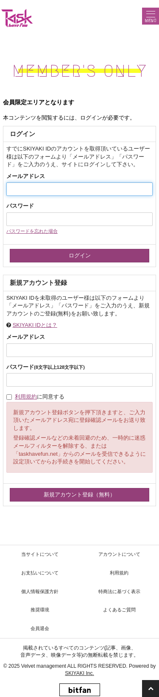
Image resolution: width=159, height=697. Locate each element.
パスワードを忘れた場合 (32, 231)
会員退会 (40, 628)
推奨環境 (40, 609)
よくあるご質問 (119, 609)
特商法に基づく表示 (119, 591)
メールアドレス (25, 176)
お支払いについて (40, 572)
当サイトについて (40, 554)
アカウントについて (119, 554)
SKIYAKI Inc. (79, 673)
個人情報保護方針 (40, 591)
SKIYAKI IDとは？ (35, 325)
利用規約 (26, 396)
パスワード (20, 206)
